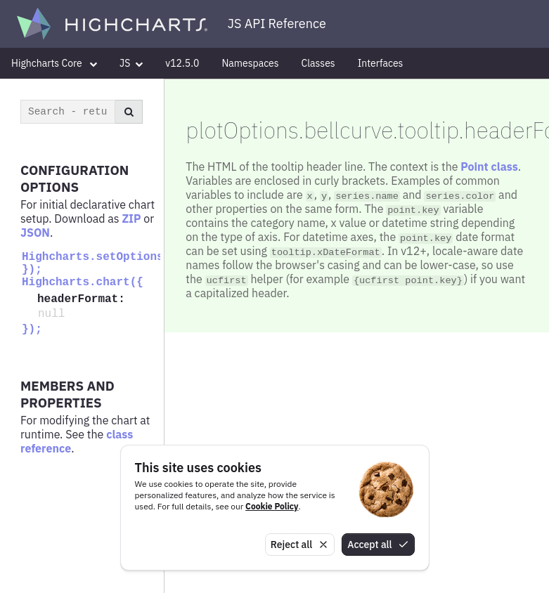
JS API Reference (277, 23)
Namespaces (249, 63)
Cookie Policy (271, 506)
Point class (488, 166)
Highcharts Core (54, 63)
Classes (318, 63)
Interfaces (380, 63)
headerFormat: (81, 299)
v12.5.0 (182, 63)
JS (131, 63)
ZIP (131, 218)
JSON (35, 233)
